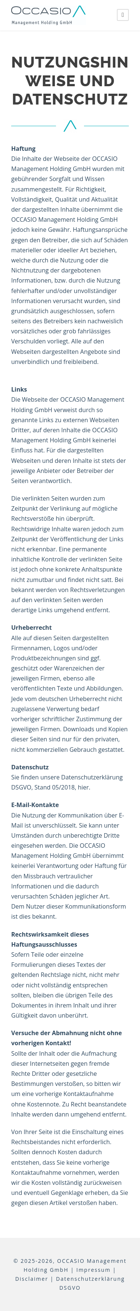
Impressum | (96, 1269)
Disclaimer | (34, 1278)
